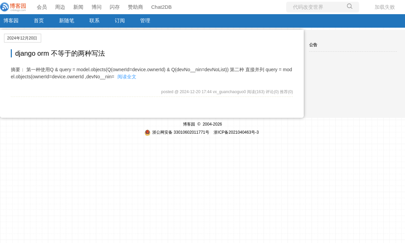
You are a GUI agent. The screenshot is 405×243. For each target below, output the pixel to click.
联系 (94, 20)
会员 (42, 7)
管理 (145, 20)
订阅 (120, 20)
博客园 (11, 20)
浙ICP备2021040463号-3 (236, 132)
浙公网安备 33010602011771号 (176, 132)
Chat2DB (161, 7)
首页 (39, 20)
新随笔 (66, 20)
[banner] (13, 7)
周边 (60, 7)
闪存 (115, 7)
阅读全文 (126, 76)
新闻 (78, 7)
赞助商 (135, 7)
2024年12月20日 (22, 38)
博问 (96, 7)
